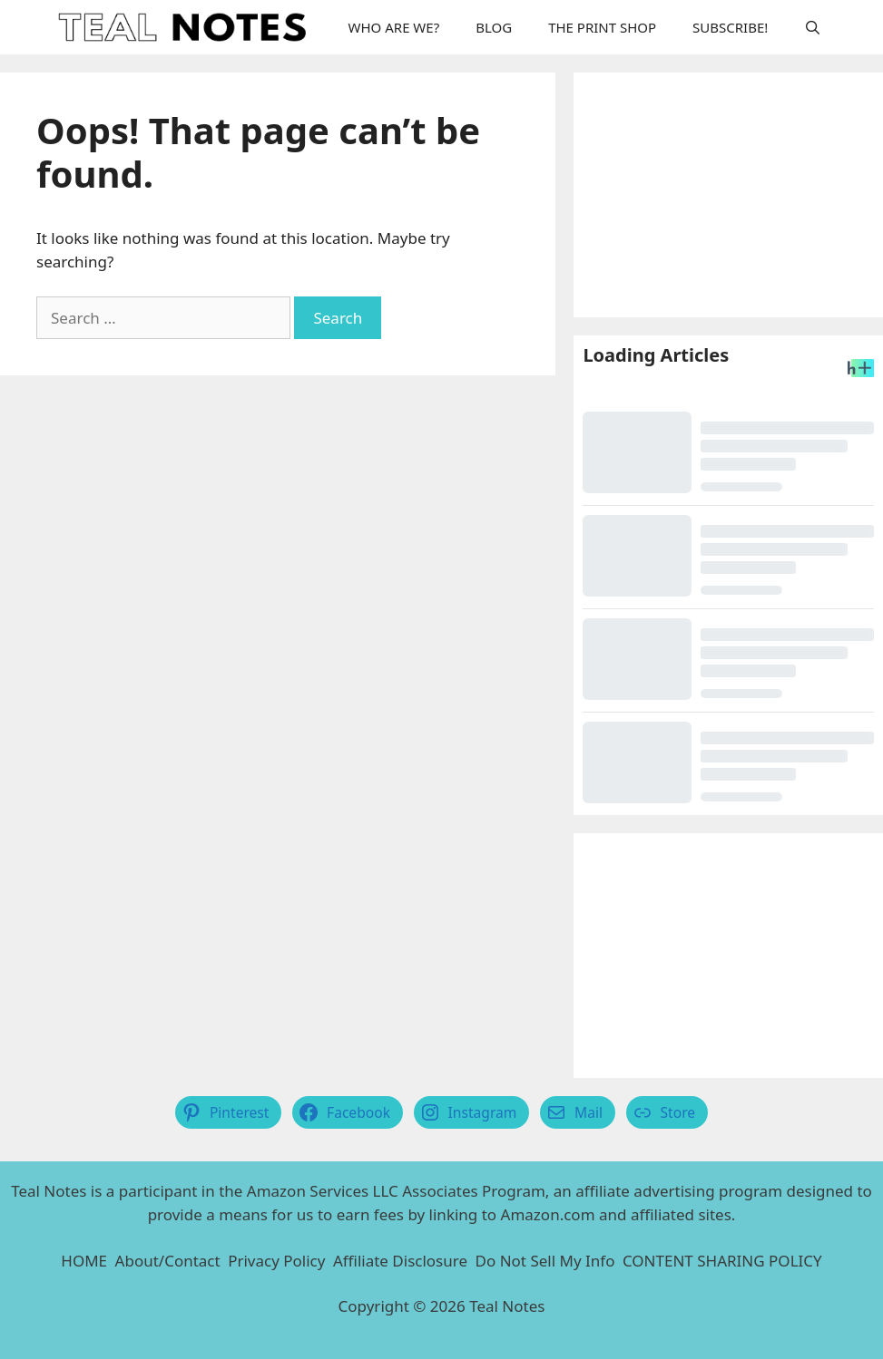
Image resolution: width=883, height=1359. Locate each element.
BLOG (494, 27)
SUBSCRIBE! (730, 27)
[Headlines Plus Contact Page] (861, 370)
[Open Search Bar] (812, 27)
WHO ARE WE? (394, 27)
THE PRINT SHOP (602, 27)
